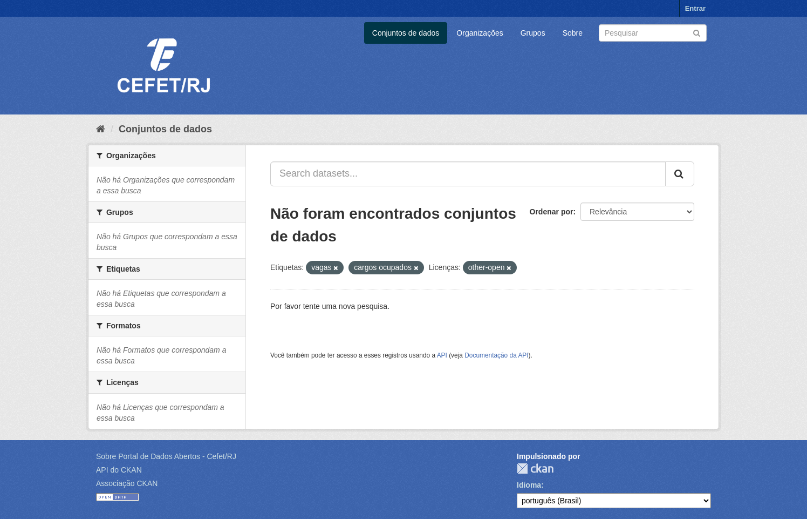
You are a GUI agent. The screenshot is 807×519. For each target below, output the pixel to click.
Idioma (529, 485)
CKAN (535, 468)
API (442, 355)
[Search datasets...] (468, 173)
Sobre (573, 33)
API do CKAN (119, 470)
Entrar (695, 8)
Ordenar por (551, 211)
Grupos (533, 33)
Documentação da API (496, 355)
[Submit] (696, 32)
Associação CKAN (127, 483)
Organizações (479, 33)
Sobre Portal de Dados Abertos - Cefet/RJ (166, 456)
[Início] (100, 129)
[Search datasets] (653, 33)
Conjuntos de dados (406, 33)
